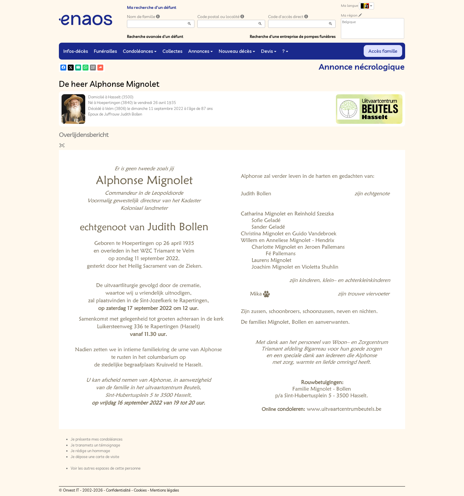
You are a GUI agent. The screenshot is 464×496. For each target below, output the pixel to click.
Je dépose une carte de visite (95, 456)
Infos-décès (75, 51)
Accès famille (382, 51)
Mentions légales (164, 490)
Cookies (140, 490)
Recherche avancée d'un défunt (155, 36)
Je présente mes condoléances (97, 439)
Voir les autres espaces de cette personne (106, 468)
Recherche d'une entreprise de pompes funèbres (293, 36)
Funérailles (105, 51)
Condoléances (140, 51)
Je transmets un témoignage (95, 445)
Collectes (172, 51)
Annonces (200, 51)
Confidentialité (118, 490)
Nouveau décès (237, 51)
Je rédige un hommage (90, 450)
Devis (268, 51)
